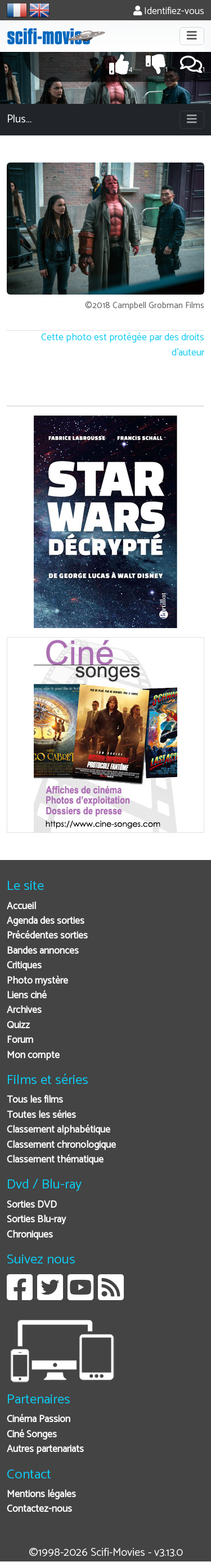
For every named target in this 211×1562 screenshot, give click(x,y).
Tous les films (35, 1100)
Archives (24, 1010)
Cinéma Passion (38, 1419)
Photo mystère (37, 981)
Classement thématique (55, 1160)
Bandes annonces (43, 951)
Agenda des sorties (45, 921)
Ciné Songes (32, 1435)
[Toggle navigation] (191, 36)
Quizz (18, 1025)
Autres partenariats (45, 1449)
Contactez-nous (39, 1509)
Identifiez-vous (168, 11)
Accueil (21, 906)
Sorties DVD (32, 1205)
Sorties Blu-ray (36, 1220)
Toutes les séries (41, 1115)
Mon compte (33, 1055)
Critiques (24, 966)
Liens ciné (27, 996)
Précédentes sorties (47, 936)
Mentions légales (41, 1494)
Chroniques (30, 1235)
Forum (20, 1040)
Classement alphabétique (58, 1130)
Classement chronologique (61, 1145)
